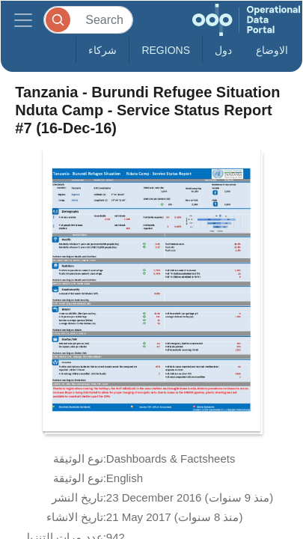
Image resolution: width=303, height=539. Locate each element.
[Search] (88, 20)
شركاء (102, 50)
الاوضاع (272, 50)
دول (223, 50)
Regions (165, 50)
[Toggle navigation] (23, 20)
